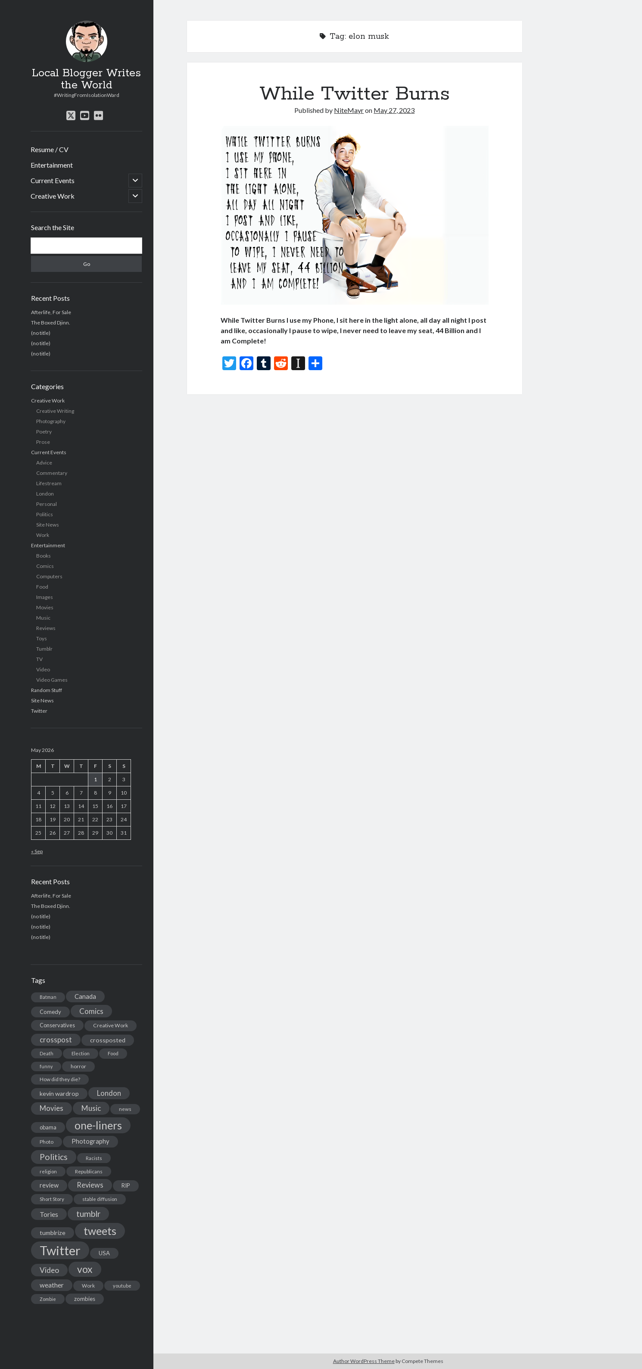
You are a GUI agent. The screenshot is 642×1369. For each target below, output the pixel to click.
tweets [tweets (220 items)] (100, 1230)
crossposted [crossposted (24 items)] (107, 1040)
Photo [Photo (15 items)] (46, 1141)
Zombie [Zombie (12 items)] (48, 1299)
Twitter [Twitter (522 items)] (60, 1250)
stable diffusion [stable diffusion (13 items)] (99, 1199)
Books (43, 555)
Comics (45, 566)
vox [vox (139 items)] (85, 1269)
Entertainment (52, 165)
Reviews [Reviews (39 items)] (90, 1185)
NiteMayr (349, 110)
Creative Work (53, 196)
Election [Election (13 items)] (81, 1053)
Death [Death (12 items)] (46, 1053)
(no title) (40, 333)
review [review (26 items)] (49, 1185)
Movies (44, 607)
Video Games (52, 680)
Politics (44, 514)
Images (44, 597)
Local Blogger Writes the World (86, 79)
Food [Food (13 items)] (113, 1053)
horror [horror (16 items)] (78, 1066)
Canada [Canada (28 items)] (85, 996)
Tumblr (44, 649)
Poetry (44, 431)
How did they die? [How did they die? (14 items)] (60, 1079)
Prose (43, 442)
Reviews (46, 628)
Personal (46, 504)
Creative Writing (55, 411)
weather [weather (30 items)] (52, 1285)
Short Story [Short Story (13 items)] (52, 1199)
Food (42, 586)
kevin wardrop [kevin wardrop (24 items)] (59, 1093)
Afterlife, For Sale (51, 312)
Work (42, 535)
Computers (49, 576)
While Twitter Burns (354, 93)
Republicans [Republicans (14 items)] (89, 1171)
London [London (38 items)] (109, 1093)
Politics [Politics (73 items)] (54, 1157)
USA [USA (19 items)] (104, 1253)
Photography (50, 421)
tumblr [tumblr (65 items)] (88, 1214)
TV (39, 659)
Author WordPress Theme (364, 1361)
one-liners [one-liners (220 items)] (98, 1125)
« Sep (37, 851)
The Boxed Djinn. (50, 322)
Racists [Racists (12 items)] (94, 1158)
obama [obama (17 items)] (48, 1127)
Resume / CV (50, 149)
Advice (44, 462)
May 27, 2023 (394, 110)
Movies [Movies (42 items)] (51, 1108)
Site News (47, 524)
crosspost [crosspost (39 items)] (56, 1039)
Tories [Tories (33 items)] (49, 1214)
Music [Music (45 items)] (91, 1108)
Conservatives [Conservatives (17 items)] (57, 1025)
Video (43, 669)
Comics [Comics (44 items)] (91, 1011)
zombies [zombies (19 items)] (84, 1298)
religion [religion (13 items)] (48, 1171)
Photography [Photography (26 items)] (90, 1141)
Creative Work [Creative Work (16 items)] (110, 1025)
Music (43, 617)
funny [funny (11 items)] (46, 1066)
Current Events (53, 180)
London (45, 493)
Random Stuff (46, 690)
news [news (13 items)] (125, 1109)
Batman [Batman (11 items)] (48, 997)
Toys (41, 638)
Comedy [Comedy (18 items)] (50, 1011)
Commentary (51, 473)
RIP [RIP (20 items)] (126, 1185)
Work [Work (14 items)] (88, 1285)
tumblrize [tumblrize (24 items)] (52, 1232)
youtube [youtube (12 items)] (122, 1285)
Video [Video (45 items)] (49, 1270)
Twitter (39, 711)
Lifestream (49, 483)
